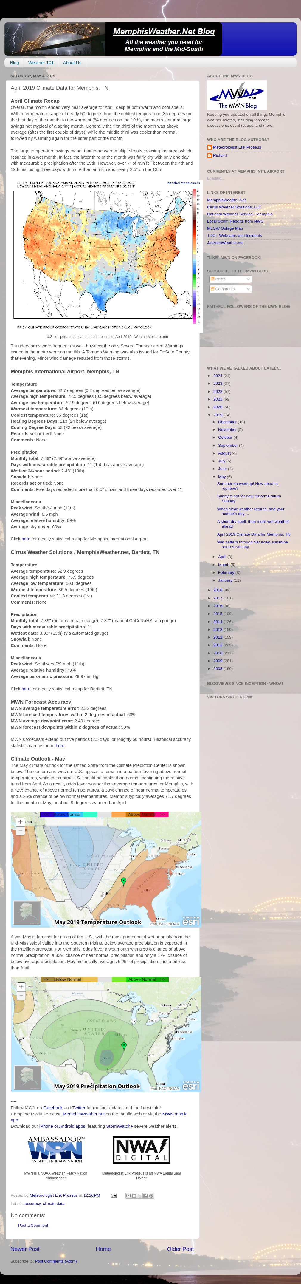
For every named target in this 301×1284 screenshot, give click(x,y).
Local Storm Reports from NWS (235, 221)
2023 (218, 383)
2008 (218, 668)
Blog (14, 62)
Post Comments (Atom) (56, 1261)
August (225, 453)
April (222, 556)
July (222, 461)
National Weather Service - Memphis (240, 214)
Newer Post (25, 1249)
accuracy (33, 1203)
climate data (54, 1203)
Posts (218, 279)
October (226, 437)
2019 (218, 415)
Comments (223, 289)
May (222, 477)
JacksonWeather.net (225, 242)
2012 (218, 637)
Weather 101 (41, 62)
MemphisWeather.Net (226, 200)
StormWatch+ (119, 1126)
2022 (218, 391)
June (223, 468)
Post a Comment (33, 1225)
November (228, 429)
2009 (218, 661)
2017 (218, 598)
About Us (72, 62)
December (228, 422)
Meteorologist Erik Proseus (237, 147)
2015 (218, 613)
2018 (218, 590)
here (25, 539)
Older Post (180, 1249)
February (226, 572)
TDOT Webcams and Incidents (234, 235)
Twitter (79, 1107)
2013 (218, 629)
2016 (218, 606)
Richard (220, 155)
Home (103, 1249)
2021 (218, 399)
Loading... (216, 178)
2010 (218, 653)
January (226, 580)
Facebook (53, 1107)
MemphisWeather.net (84, 1114)
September (228, 445)
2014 (218, 621)
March (224, 565)
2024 (218, 375)
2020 (218, 407)
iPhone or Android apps (62, 1126)
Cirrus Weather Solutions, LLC (234, 207)
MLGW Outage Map (225, 228)
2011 (218, 645)
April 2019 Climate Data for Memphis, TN (254, 534)
